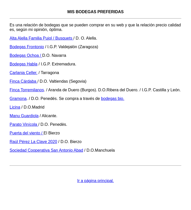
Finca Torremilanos (27, 90)
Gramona (18, 98)
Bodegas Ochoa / (26, 55)
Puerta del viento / (26, 133)
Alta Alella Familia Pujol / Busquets (42, 38)
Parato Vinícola (24, 124)
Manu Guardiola (24, 116)
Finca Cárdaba (23, 81)
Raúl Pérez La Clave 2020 (33, 141)
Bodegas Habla (23, 64)
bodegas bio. (112, 98)
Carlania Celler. (23, 73)
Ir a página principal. (95, 181)
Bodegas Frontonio (27, 47)
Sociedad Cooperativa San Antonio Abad (46, 150)
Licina (15, 107)
